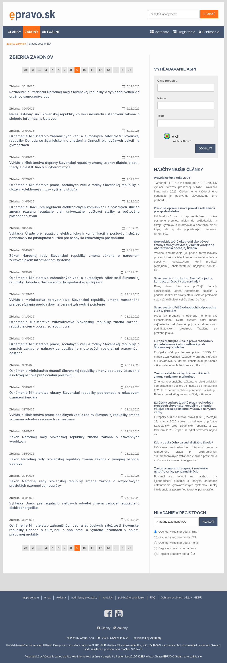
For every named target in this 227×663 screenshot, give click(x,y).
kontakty (108, 597)
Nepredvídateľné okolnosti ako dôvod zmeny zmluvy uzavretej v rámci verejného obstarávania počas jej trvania (184, 245)
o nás (47, 597)
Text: (160, 116)
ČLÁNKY (14, 32)
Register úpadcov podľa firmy (175, 548)
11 (92, 70)
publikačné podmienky (131, 597)
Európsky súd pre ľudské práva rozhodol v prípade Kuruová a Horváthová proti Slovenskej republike (183, 344)
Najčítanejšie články (178, 169)
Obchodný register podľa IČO (175, 537)
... (39, 70)
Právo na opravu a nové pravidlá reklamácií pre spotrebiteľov (184, 209)
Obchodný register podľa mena (176, 542)
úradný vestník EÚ (40, 43)
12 (100, 70)
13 (108, 70)
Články (105, 628)
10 (84, 70)
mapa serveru (31, 597)
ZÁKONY (31, 32)
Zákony (122, 628)
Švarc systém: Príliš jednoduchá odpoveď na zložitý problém (185, 309)
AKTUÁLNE (51, 32)
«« (25, 70)
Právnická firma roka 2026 (172, 177)
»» (129, 70)
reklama (61, 597)
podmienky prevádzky (84, 597)
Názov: (162, 98)
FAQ (152, 597)
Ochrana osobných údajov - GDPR (181, 597)
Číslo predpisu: (167, 80)
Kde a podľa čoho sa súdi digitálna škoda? (183, 442)
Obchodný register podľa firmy (175, 531)
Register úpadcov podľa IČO (174, 553)
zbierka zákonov (16, 43)
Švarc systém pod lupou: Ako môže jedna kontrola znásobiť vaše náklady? (183, 280)
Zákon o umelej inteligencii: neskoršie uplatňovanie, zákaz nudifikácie (181, 470)
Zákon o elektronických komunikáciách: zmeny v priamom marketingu (182, 375)
